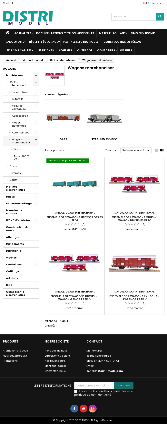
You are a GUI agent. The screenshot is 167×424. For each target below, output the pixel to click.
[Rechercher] (137, 17)
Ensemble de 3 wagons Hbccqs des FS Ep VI (75, 218)
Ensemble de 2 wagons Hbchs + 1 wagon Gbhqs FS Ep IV (75, 297)
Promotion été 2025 (15, 350)
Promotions (10, 361)
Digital (10, 197)
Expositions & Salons (58, 356)
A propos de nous (56, 350)
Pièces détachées (19, 124)
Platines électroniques (81, 42)
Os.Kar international (18, 83)
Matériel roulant (112, 33)
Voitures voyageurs (19, 107)
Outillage (84, 50)
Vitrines (126, 50)
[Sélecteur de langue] (152, 3)
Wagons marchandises (21, 141)
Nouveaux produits (15, 356)
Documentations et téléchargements (65, 33)
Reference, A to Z (137, 150)
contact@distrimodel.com (104, 371)
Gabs (17, 149)
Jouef (13, 180)
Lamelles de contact (14, 211)
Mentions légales (55, 366)
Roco (13, 166)
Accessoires (20, 116)
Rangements (14, 42)
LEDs (9, 285)
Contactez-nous (55, 371)
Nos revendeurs (55, 361)
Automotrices (20, 132)
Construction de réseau (122, 42)
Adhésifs (65, 50)
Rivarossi (15, 173)
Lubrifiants (45, 50)
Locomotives (20, 92)
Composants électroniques (15, 293)
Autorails (17, 99)
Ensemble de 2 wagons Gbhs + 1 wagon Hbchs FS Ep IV (135, 218)
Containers (106, 50)
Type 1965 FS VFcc (22, 157)
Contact (8, 3)
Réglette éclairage (43, 42)
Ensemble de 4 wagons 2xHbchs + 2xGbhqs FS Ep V (134, 297)
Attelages (12, 237)
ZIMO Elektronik (143, 33)
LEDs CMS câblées (18, 50)
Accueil (9, 68)
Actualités (22, 33)
